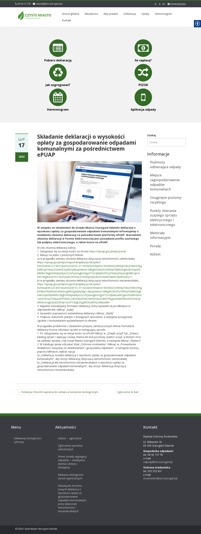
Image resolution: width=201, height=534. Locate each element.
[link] (34, 14)
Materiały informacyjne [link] (160, 235)
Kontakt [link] (66, 20)
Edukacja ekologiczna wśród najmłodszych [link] (68, 476)
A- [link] (156, 4)
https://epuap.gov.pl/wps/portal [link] (107, 251)
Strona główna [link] (70, 13)
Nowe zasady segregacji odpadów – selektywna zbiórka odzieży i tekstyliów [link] (70, 462)
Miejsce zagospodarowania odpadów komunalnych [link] (165, 182)
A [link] (160, 4)
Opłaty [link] (145, 13)
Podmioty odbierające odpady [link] (165, 164)
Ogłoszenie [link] (128, 392)
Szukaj (151, 135)
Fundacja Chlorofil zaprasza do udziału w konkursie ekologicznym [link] (58, 392)
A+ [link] (164, 4)
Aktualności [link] (91, 13)
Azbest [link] (155, 254)
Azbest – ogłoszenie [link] (68, 438)
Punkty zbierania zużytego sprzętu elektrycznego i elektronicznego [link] (163, 217)
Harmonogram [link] (163, 13)
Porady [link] (155, 246)
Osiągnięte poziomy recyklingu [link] (165, 199)
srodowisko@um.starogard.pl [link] (158, 478)
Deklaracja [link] (129, 13)
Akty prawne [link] (110, 13)
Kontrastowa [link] (176, 4)
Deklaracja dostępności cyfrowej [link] (25, 440)
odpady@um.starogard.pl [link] (49, 3)
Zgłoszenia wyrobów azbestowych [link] (68, 447)
